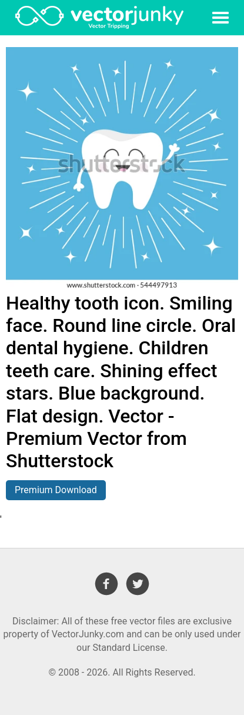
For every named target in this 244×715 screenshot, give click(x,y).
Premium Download (56, 489)
